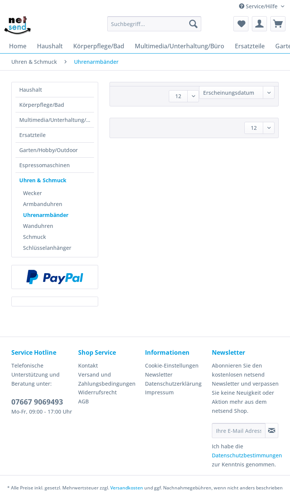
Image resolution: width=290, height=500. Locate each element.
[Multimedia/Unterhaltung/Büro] (180, 46)
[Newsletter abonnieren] (271, 430)
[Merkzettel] (240, 23)
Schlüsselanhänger (47, 247)
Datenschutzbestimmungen (247, 455)
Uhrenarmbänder (45, 214)
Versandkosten (126, 488)
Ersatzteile (32, 134)
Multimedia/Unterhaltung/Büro (56, 119)
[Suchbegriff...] (154, 23)
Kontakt (88, 365)
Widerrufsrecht (97, 392)
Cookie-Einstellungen (172, 365)
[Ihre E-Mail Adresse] (238, 430)
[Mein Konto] (259, 23)
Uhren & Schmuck (42, 180)
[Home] (18, 46)
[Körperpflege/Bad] (99, 46)
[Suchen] (193, 23)
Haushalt (30, 89)
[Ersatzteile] (250, 46)
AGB (83, 401)
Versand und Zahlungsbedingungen (107, 379)
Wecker (32, 193)
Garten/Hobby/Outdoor (48, 150)
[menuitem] (154, 27)
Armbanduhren (42, 204)
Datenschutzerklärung (173, 383)
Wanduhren (38, 225)
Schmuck (34, 236)
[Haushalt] (50, 46)
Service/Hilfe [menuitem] (259, 6)
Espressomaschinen (44, 165)
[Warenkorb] (277, 23)
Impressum (159, 392)
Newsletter (159, 374)
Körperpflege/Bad (41, 104)
